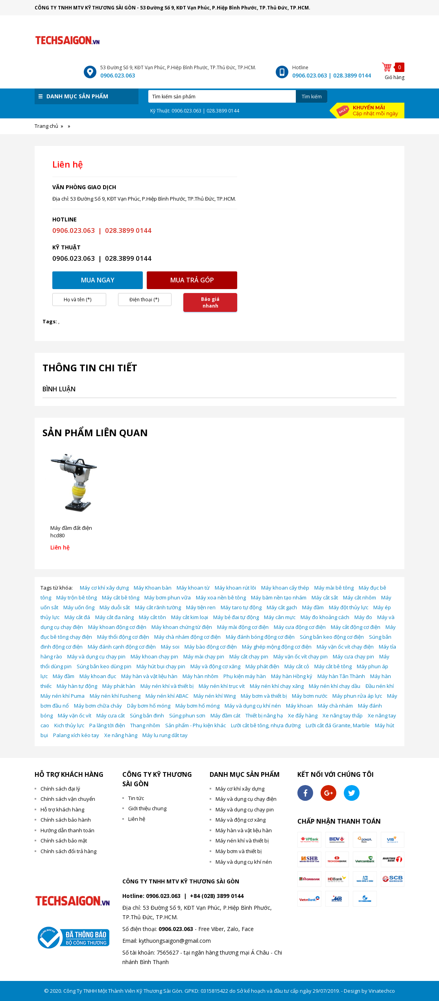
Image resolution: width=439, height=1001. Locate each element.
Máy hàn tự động (77, 685)
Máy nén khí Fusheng (115, 695)
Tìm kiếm (312, 96)
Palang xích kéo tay (76, 735)
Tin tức (136, 798)
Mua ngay (97, 280)
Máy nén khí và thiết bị (167, 685)
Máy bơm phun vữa (167, 597)
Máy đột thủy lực (348, 607)
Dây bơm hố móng (148, 705)
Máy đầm (313, 607)
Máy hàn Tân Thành (341, 676)
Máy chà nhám (335, 705)
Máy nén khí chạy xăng (277, 685)
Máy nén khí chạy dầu (334, 685)
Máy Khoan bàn (153, 587)
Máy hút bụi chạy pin (160, 666)
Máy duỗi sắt (115, 607)
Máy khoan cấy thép (285, 587)
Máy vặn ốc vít (74, 715)
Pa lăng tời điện (107, 725)
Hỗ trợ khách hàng (62, 809)
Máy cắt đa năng (114, 617)
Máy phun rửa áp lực (357, 695)
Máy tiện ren (201, 607)
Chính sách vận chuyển (68, 798)
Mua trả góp (192, 280)
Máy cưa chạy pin (353, 656)
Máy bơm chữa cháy (98, 705)
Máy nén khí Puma (63, 695)
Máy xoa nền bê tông (221, 597)
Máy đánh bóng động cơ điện (260, 636)
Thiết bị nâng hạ (264, 715)
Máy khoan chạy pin (154, 656)
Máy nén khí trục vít (222, 685)
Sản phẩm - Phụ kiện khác (195, 725)
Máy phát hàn (118, 685)
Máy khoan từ (193, 587)
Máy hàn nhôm (200, 676)
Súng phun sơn (187, 715)
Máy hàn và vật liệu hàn (149, 676)
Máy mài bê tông (334, 587)
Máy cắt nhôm (359, 597)
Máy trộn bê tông (76, 597)
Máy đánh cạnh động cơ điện (122, 646)
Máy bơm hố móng (197, 705)
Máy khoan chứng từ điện (181, 626)
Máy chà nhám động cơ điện (187, 636)
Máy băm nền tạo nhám (278, 597)
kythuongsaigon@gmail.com (175, 940)
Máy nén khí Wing (215, 695)
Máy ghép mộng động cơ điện (277, 646)
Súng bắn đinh (147, 715)
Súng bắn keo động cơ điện (332, 636)
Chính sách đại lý (60, 788)
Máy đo (363, 617)
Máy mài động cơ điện (243, 626)
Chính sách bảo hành (66, 819)
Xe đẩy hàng (302, 715)
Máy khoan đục (97, 676)
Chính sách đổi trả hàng (68, 851)
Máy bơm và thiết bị (264, 695)
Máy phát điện (262, 666)
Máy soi (170, 646)
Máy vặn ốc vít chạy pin (300, 656)
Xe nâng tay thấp (343, 715)
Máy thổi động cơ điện (123, 636)
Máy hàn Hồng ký (291, 676)
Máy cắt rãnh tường (158, 607)
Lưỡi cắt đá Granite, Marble (338, 725)
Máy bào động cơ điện (210, 646)
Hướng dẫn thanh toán (67, 830)
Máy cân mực (279, 617)
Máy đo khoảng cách (325, 617)
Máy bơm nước (309, 695)
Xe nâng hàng (120, 735)
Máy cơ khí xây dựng (104, 587)
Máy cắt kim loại (189, 617)
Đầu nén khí (379, 685)
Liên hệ (136, 818)
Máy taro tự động (241, 607)
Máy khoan (299, 705)
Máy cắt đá (77, 617)
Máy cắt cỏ (296, 666)
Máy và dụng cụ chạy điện (246, 798)
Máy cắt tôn (152, 617)
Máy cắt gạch (282, 607)
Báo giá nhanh (210, 302)
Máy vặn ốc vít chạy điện (345, 646)
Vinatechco (382, 990)
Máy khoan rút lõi (235, 587)
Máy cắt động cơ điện (355, 626)
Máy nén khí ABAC (167, 695)
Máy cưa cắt (110, 715)
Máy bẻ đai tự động (236, 617)
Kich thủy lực (69, 725)
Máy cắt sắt (325, 597)
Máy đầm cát (225, 715)
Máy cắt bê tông (120, 597)
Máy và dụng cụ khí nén (253, 705)
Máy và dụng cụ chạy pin (96, 656)
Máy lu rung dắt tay (165, 735)
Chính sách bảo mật (64, 840)
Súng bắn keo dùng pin (104, 666)
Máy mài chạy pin (203, 656)
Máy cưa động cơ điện (300, 626)
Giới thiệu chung (147, 808)
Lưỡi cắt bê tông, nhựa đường (266, 725)
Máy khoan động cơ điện (117, 626)
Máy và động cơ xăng (215, 666)
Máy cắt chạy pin (248, 656)
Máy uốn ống (78, 607)
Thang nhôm (145, 725)
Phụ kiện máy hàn (244, 676)
